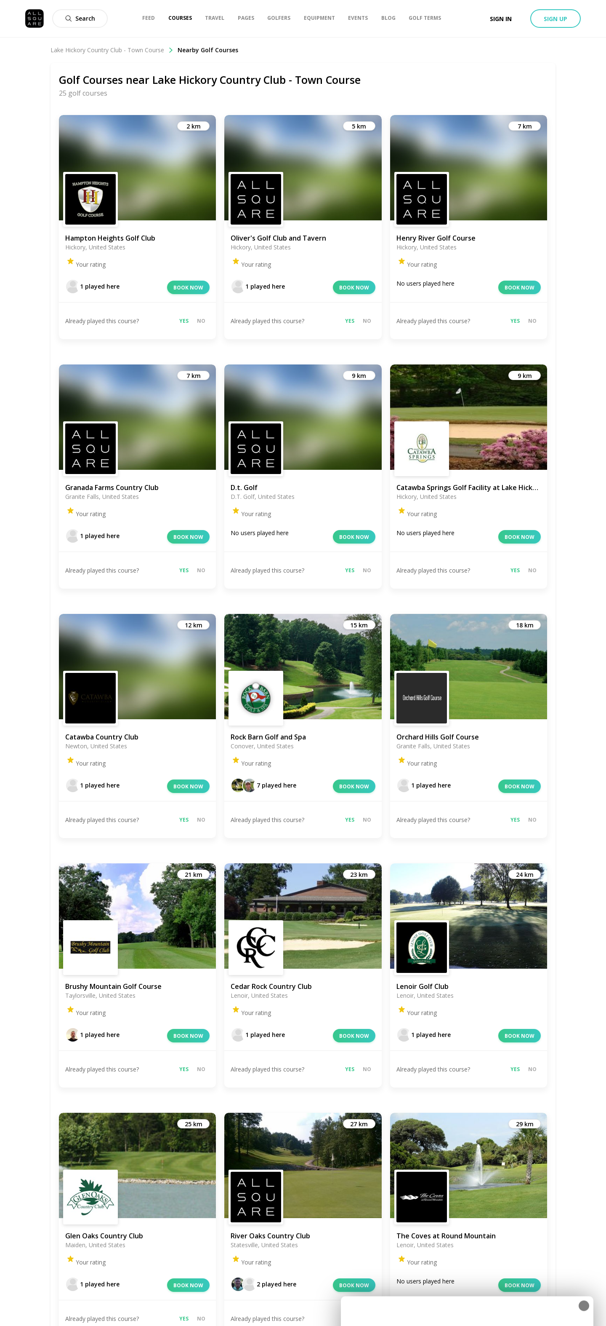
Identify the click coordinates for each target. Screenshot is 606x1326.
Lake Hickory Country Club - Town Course (111, 50)
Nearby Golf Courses (208, 50)
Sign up (555, 19)
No (201, 320)
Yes (184, 320)
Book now (188, 287)
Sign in (501, 19)
